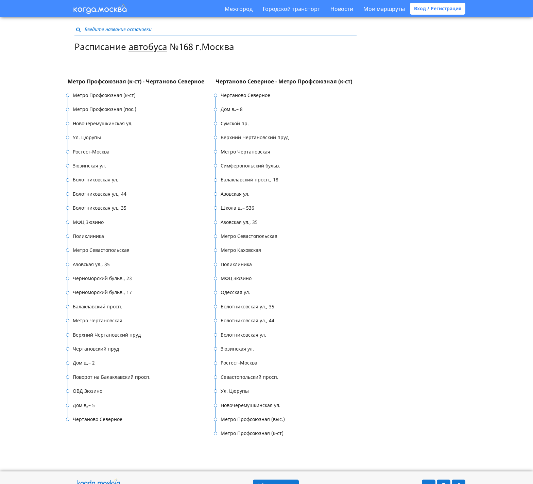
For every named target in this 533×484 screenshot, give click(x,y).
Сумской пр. (235, 123)
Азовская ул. (235, 194)
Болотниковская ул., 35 (99, 208)
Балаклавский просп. (97, 306)
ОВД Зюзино (87, 391)
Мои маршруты (384, 9)
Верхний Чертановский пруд (107, 335)
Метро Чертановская (97, 320)
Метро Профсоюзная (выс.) (253, 419)
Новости (341, 9)
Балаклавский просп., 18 (249, 179)
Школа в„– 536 (237, 208)
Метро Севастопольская (101, 250)
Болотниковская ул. (95, 179)
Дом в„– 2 (84, 362)
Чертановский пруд (96, 348)
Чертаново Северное (97, 419)
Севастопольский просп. (249, 377)
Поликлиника (88, 236)
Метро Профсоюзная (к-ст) (104, 95)
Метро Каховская (241, 250)
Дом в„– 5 (84, 405)
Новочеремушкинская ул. (103, 123)
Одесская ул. (235, 292)
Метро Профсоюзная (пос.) (104, 109)
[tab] (142, 81)
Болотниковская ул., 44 (99, 194)
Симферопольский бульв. (250, 165)
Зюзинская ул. (89, 165)
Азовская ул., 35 (91, 264)
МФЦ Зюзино (88, 222)
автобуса (147, 47)
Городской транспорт (291, 9)
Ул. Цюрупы (87, 137)
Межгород (239, 9)
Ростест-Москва (91, 151)
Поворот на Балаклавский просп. (112, 377)
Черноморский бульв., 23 (102, 278)
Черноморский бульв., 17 (102, 292)
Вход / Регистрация (437, 8)
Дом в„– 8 (232, 109)
